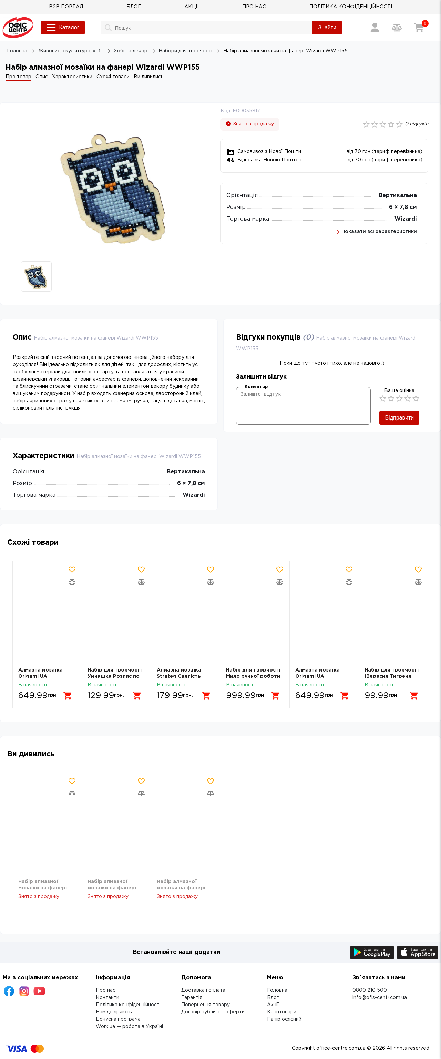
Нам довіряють (114, 1012)
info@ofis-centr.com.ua (379, 998)
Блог (273, 998)
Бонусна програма (118, 1019)
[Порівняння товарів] (397, 27)
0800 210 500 (369, 990)
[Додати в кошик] (68, 696)
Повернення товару (205, 1005)
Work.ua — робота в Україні (129, 1027)
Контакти (107, 998)
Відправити (399, 418)
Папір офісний (284, 1019)
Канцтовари (281, 1012)
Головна (277, 990)
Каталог (63, 27)
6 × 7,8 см (403, 207)
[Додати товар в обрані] (72, 569)
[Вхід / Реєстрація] (375, 27)
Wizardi (405, 219)
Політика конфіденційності (128, 1005)
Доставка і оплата (203, 990)
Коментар (256, 387)
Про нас (105, 990)
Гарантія (191, 998)
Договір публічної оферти (213, 1012)
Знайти (327, 27)
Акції (273, 1005)
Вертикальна (398, 195)
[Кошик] (419, 27)
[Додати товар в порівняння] (72, 581)
